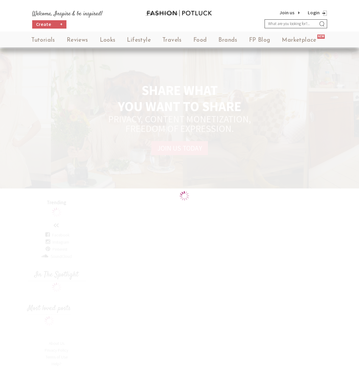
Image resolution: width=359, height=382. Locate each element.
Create (49, 25)
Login (314, 12)
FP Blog (260, 41)
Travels (172, 41)
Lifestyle (139, 41)
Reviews (77, 41)
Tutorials (43, 41)
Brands (227, 41)
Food (200, 41)
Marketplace (299, 41)
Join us (286, 12)
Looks (108, 41)
